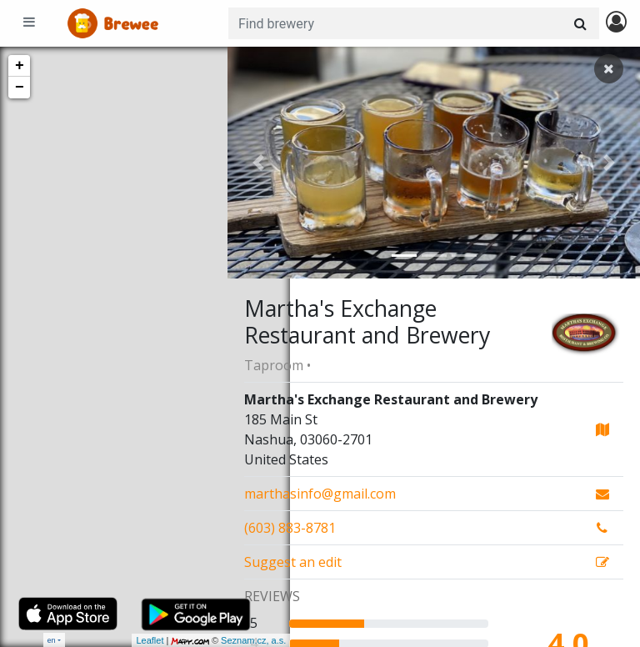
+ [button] (19, 66)
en (52, 639)
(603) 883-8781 (290, 528)
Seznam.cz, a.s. (190, 640)
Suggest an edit (293, 562)
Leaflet (87, 640)
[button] (258, 162)
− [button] (19, 88)
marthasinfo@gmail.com (320, 493)
